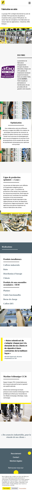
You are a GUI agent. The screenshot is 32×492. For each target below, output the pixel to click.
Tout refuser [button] (14, 488)
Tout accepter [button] (6, 488)
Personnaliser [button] (22, 488)
